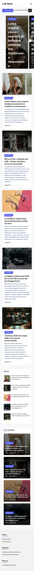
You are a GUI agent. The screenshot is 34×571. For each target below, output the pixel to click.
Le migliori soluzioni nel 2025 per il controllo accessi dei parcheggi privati (16, 278)
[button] (30, 40)
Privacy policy (6, 539)
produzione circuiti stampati (10, 554)
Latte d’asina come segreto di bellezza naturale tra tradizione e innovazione (16, 45)
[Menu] (31, 3)
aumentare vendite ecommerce (11, 552)
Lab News (7, 3)
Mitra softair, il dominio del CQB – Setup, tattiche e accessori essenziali (16, 161)
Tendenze (12, 19)
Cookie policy (6, 541)
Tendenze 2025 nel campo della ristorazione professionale (15, 338)
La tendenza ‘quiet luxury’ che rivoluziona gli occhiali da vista (15, 221)
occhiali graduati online (9, 565)
